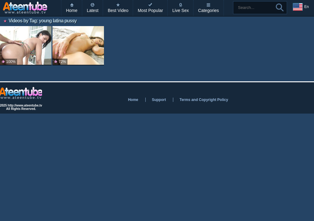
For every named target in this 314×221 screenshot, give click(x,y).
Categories (208, 10)
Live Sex (180, 10)
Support (159, 100)
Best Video (118, 10)
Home (71, 10)
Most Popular (150, 10)
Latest (92, 10)
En (301, 7)
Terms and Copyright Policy (203, 100)
